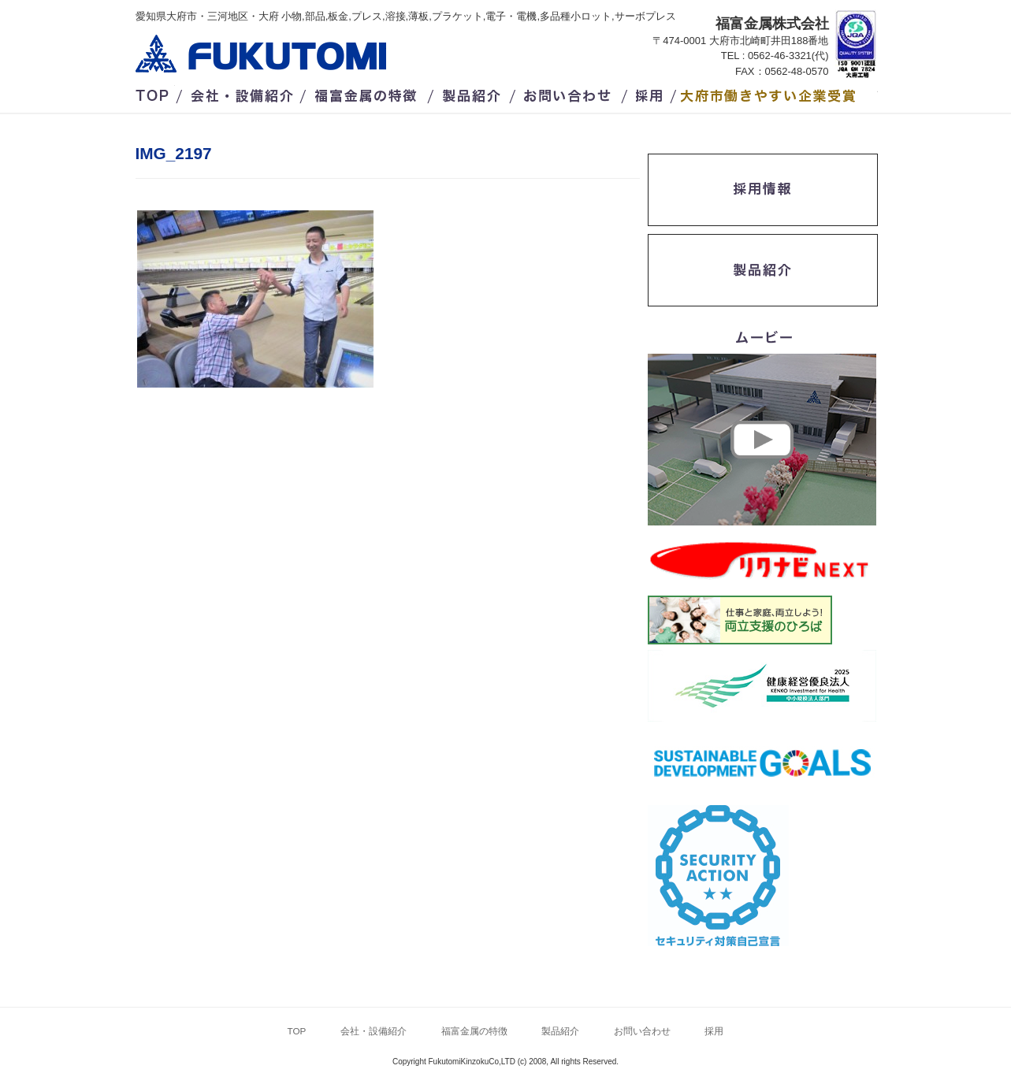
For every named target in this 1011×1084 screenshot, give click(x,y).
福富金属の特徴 (369, 93)
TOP (155, 93)
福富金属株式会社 (261, 53)
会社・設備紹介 (242, 93)
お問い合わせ (569, 93)
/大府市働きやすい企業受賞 (779, 93)
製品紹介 (473, 93)
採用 (651, 93)
